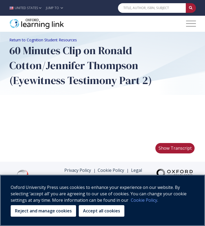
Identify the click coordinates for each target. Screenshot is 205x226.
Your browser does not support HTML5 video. (49, 119)
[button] (26, 7)
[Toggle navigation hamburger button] (191, 23)
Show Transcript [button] (175, 148)
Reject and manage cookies (43, 211)
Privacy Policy (77, 170)
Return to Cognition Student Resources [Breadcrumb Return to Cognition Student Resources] (43, 39)
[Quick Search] (152, 8)
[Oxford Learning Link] (49, 23)
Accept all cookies (101, 211)
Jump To (54, 8)
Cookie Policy (111, 170)
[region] (102, 200)
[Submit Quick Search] (191, 8)
